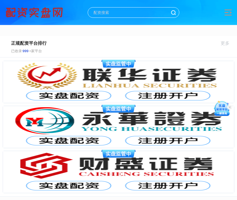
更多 (227, 43)
